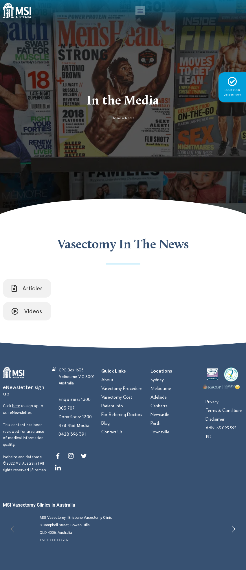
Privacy (212, 401)
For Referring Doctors (121, 414)
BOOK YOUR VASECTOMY (232, 87)
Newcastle (159, 414)
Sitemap (39, 470)
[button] (140, 10)
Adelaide (158, 397)
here (16, 406)
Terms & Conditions (224, 410)
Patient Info (112, 405)
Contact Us (111, 432)
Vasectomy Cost (116, 397)
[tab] (27, 288)
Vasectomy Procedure (121, 388)
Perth (155, 423)
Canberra (159, 405)
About (107, 379)
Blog (105, 423)
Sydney (157, 379)
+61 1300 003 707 (54, 540)
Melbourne (160, 388)
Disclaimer (215, 419)
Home (116, 118)
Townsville (159, 432)
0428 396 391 (72, 434)
